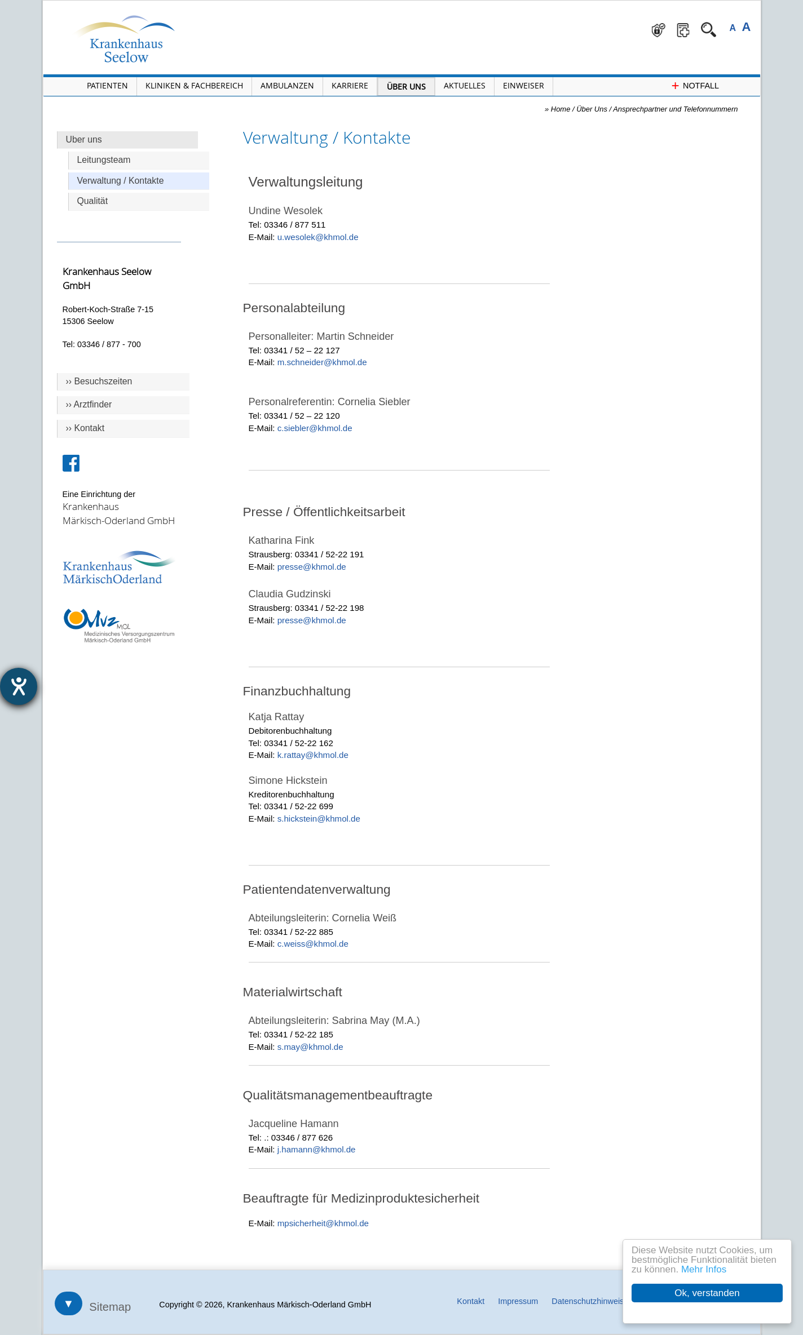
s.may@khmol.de (310, 1047)
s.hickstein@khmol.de (318, 818)
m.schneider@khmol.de (322, 362)
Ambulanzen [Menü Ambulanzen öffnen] (287, 85)
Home (561, 109)
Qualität (92, 201)
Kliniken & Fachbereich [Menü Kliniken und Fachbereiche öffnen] (194, 85)
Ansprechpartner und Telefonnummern (675, 109)
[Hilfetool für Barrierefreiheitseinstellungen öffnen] (18, 686)
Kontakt (470, 1301)
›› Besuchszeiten (99, 381)
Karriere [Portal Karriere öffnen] (350, 85)
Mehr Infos (703, 1269)
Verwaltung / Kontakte (120, 180)
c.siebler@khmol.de (314, 428)
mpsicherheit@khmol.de (323, 1223)
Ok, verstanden (706, 1293)
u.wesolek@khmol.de (318, 237)
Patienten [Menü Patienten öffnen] (107, 85)
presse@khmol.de (311, 566)
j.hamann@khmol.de (316, 1149)
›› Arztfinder (89, 404)
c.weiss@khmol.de (312, 943)
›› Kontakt (85, 428)
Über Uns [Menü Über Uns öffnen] (406, 86)
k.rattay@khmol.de (312, 755)
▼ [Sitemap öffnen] (68, 1303)
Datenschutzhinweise (589, 1301)
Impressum (518, 1301)
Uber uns (84, 139)
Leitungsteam (104, 160)
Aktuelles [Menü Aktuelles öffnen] (465, 85)
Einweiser (523, 85)
